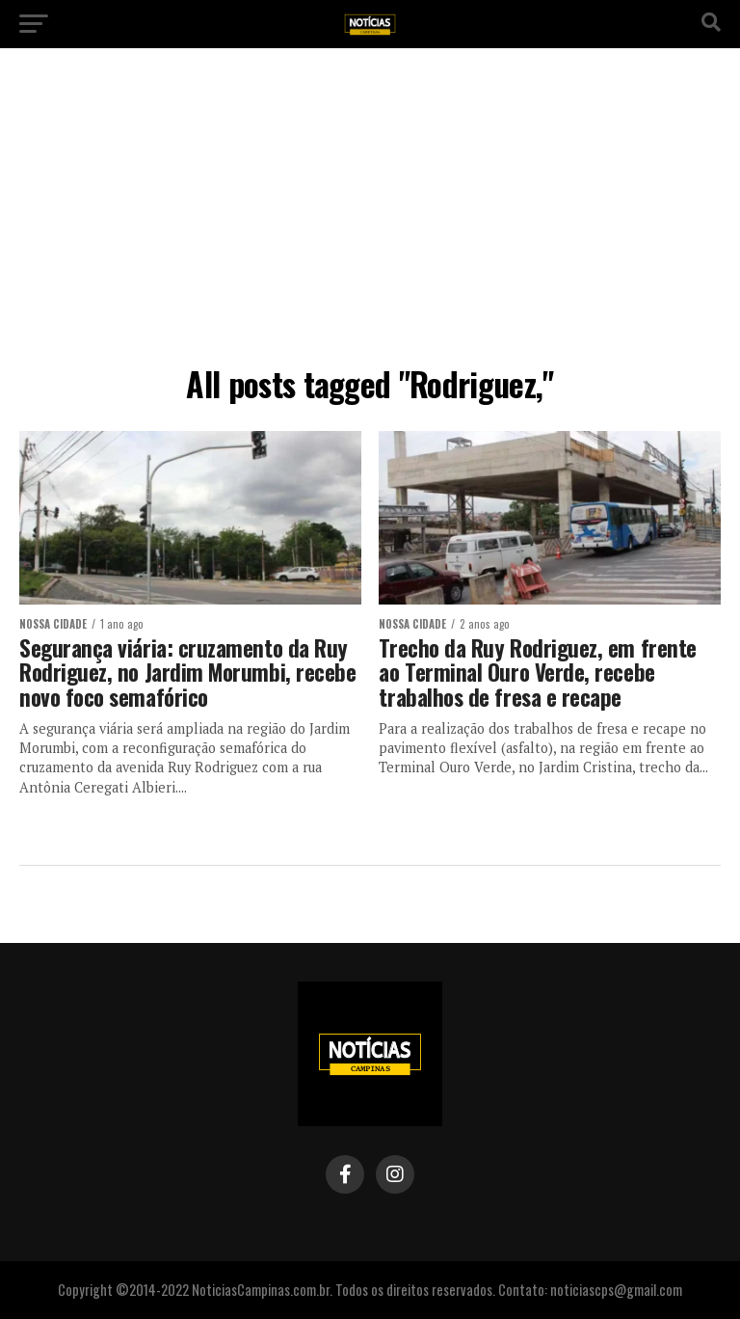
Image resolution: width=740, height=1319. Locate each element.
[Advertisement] (370, 212)
